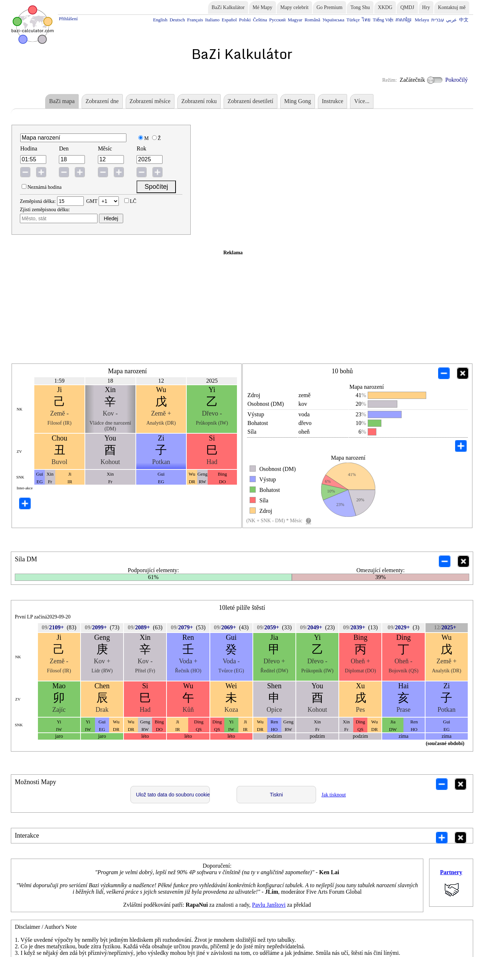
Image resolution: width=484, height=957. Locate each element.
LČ (133, 201)
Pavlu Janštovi (269, 905)
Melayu (422, 19)
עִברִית (437, 19)
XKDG (385, 7)
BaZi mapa (62, 101)
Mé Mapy (262, 7)
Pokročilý (447, 80)
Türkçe (353, 19)
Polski (245, 19)
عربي (451, 19)
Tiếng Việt (383, 19)
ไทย (366, 19)
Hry (426, 7)
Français (195, 19)
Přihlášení (68, 18)
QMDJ (407, 7)
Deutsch (177, 19)
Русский (277, 19)
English (160, 19)
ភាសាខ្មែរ (404, 19)
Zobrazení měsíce (150, 101)
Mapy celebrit (294, 7)
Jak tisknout (333, 795)
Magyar (295, 19)
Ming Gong (297, 101)
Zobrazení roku (199, 101)
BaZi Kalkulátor (228, 7)
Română (312, 19)
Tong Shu (360, 7)
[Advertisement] (233, 306)
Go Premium (329, 7)
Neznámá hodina (44, 187)
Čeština (260, 19)
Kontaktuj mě (452, 7)
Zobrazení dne (102, 101)
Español (229, 19)
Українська (333, 19)
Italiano (212, 19)
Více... (361, 101)
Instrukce (332, 101)
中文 (463, 19)
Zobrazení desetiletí (250, 101)
